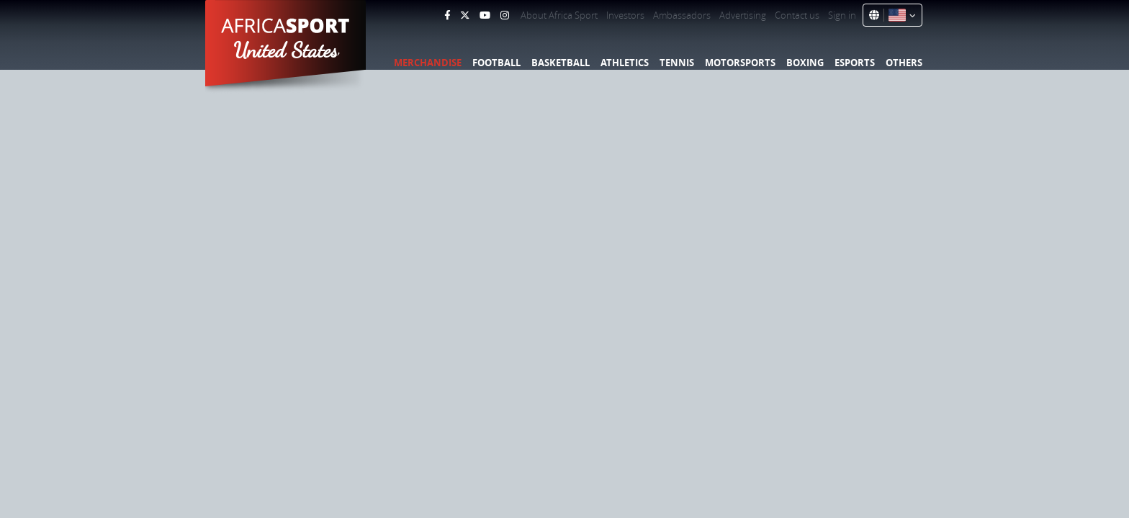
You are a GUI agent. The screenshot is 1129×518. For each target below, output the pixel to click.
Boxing (805, 62)
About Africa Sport (559, 15)
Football (496, 62)
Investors (625, 15)
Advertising (742, 15)
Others (904, 62)
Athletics (625, 62)
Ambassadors (682, 15)
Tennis (677, 62)
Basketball (560, 62)
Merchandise (428, 62)
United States (286, 50)
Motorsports (740, 62)
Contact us (797, 15)
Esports (855, 62)
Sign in (842, 15)
